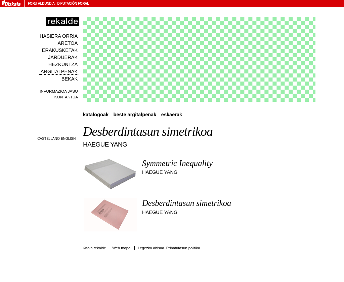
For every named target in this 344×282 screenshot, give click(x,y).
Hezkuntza (63, 64)
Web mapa (121, 248)
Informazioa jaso (59, 91)
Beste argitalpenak (135, 114)
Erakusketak (60, 50)
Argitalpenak (59, 71)
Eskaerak (171, 114)
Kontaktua (66, 97)
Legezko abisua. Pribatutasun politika (169, 248)
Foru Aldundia (41, 3)
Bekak (69, 79)
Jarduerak (63, 57)
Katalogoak (96, 114)
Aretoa (68, 43)
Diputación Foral (73, 3)
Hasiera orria (59, 36)
